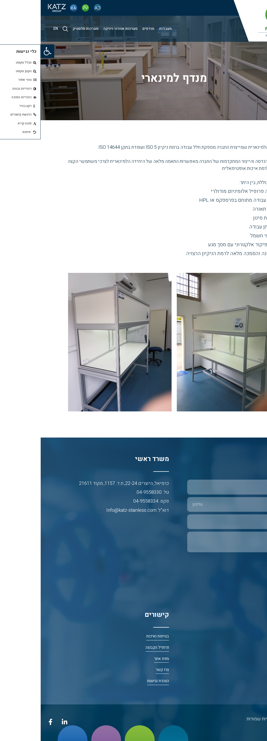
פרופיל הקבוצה (116, 647)
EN (15, 28)
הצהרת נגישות (117, 681)
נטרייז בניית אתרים (246, 728)
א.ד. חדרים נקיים (248, 681)
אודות (257, 647)
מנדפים (108, 28)
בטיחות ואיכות (117, 636)
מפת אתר (120, 659)
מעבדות (124, 28)
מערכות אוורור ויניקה (80, 28)
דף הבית (255, 636)
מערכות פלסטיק (45, 28)
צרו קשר (121, 670)
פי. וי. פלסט (252, 670)
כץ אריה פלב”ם (250, 659)
